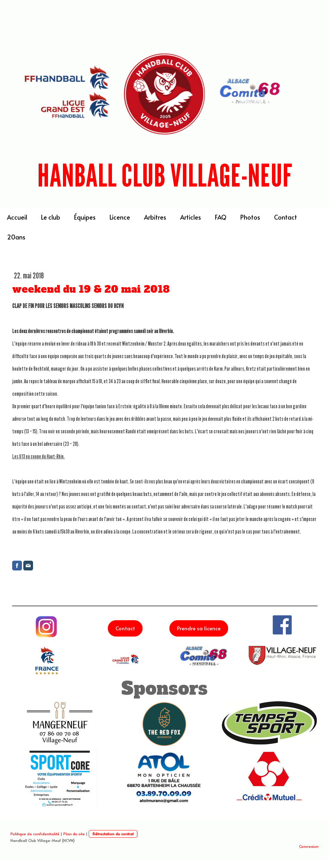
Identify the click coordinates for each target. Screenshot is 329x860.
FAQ (220, 217)
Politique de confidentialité (34, 833)
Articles (190, 217)
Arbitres (155, 217)
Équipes (85, 217)
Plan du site (74, 833)
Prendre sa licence (198, 628)
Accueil (17, 217)
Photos (250, 217)
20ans (16, 236)
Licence (120, 217)
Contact (285, 217)
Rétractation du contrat (113, 833)
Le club (50, 217)
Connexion (309, 846)
